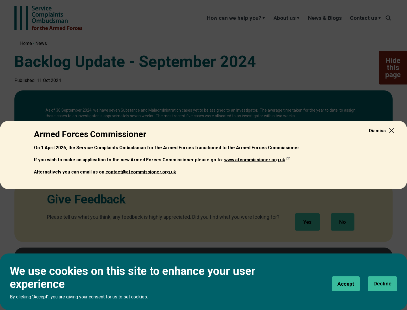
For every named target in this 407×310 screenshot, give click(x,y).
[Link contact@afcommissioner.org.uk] (140, 172)
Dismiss (377, 130)
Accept (345, 284)
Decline (382, 284)
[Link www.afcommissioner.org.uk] (257, 159)
